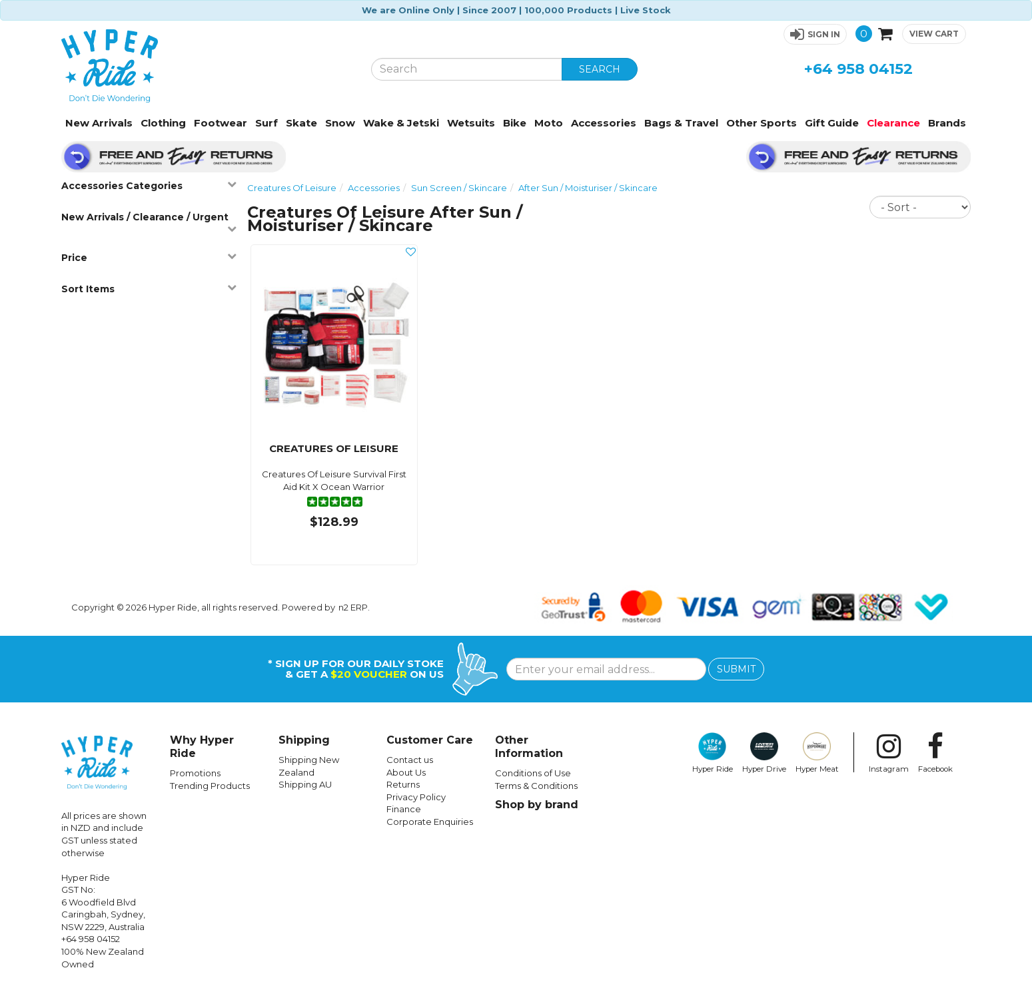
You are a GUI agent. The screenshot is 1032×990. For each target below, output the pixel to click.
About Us (406, 772)
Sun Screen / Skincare (459, 187)
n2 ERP (353, 607)
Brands (947, 123)
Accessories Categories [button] (149, 185)
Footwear (220, 123)
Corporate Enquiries (429, 821)
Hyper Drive (764, 753)
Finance (403, 809)
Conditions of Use (533, 773)
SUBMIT (736, 669)
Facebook (935, 753)
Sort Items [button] (149, 288)
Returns (403, 784)
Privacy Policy (416, 797)
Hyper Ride (712, 753)
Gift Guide (832, 123)
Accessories (603, 123)
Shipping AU (305, 784)
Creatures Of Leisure (291, 187)
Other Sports (761, 123)
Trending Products (210, 785)
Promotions (195, 773)
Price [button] (149, 257)
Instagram (889, 753)
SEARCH (599, 69)
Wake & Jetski (401, 123)
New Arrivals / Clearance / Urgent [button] (149, 222)
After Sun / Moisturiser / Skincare (588, 187)
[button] (815, 34)
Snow (340, 123)
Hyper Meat (817, 753)
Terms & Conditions (536, 785)
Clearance (893, 123)
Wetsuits (471, 123)
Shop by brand (536, 804)
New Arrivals (99, 123)
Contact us (409, 759)
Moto (548, 123)
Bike (514, 123)
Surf (266, 123)
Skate (301, 123)
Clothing (163, 123)
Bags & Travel (681, 123)
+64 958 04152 (858, 69)
